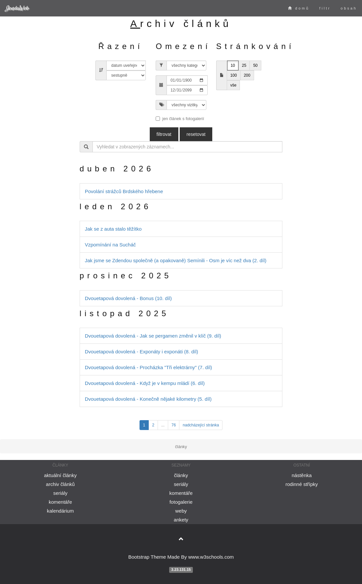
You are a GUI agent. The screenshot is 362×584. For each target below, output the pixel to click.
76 (173, 425)
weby (181, 511)
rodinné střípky (301, 484)
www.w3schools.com (211, 557)
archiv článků (60, 484)
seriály (60, 493)
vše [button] (233, 85)
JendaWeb (17, 8)
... (163, 425)
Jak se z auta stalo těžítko (113, 229)
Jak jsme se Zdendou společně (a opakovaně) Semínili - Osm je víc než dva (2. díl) (176, 260)
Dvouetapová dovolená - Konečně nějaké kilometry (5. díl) (148, 399)
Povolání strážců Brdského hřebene (124, 191)
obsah (349, 8)
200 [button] (247, 75)
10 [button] (233, 65)
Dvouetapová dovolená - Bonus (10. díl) (128, 298)
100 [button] (233, 75)
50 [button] (255, 65)
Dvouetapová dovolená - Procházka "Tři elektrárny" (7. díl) (148, 367)
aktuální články (60, 475)
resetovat (196, 134)
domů (299, 8)
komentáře (60, 502)
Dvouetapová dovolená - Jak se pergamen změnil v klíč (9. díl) (153, 336)
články (181, 475)
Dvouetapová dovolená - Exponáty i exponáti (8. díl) (141, 351)
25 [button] (244, 65)
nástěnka (302, 475)
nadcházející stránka (201, 425)
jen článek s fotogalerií (180, 118)
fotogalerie (181, 502)
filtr (325, 8)
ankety (181, 519)
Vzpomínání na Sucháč (110, 244)
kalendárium (60, 511)
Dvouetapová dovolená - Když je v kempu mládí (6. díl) (145, 383)
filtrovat (164, 134)
